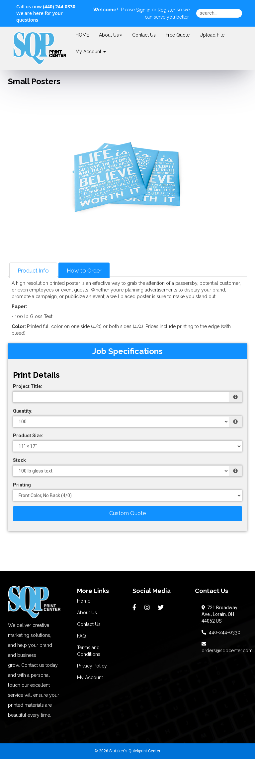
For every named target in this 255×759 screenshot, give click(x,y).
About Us (110, 35)
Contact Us (144, 35)
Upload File (212, 35)
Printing (22, 484)
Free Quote (178, 35)
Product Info (33, 270)
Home (83, 601)
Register (166, 10)
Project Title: (27, 386)
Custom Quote (127, 513)
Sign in (143, 10)
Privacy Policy (92, 665)
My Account (90, 677)
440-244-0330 (221, 632)
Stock (19, 460)
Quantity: (23, 411)
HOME (82, 35)
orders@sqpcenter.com (227, 647)
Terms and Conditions (88, 651)
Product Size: (28, 435)
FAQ (81, 636)
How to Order (84, 270)
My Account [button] (90, 51)
